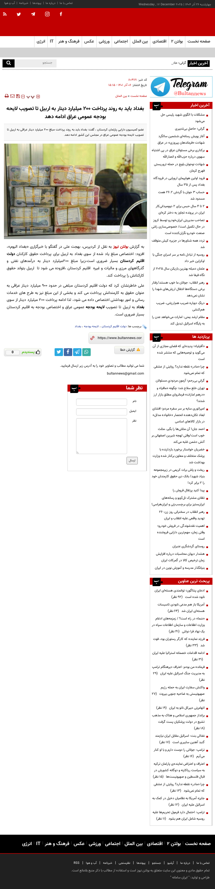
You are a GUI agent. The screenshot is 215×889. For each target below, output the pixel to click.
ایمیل (132, 411)
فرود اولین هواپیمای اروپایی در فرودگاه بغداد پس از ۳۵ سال (179, 181)
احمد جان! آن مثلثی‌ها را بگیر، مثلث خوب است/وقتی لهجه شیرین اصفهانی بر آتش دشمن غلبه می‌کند (178, 436)
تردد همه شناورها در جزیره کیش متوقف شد (178, 244)
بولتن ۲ (177, 41)
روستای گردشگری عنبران (188, 546)
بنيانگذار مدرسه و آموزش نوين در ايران (180, 567)
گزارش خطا (130, 349)
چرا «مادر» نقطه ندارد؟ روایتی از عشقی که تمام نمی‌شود (179, 370)
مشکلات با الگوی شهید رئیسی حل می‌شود (183, 118)
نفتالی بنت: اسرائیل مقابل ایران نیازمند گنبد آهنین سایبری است (180, 739)
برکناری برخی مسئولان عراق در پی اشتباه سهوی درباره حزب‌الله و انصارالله (178, 153)
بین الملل (121, 96)
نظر (134, 420)
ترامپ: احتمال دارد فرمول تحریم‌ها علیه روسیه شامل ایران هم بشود (179, 815)
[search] (9, 63)
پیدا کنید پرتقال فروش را (189, 490)
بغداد (78, 326)
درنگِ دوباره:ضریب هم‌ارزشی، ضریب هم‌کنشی (180, 306)
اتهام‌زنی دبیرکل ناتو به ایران (180, 707)
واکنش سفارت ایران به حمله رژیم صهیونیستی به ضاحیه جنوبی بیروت (178, 694)
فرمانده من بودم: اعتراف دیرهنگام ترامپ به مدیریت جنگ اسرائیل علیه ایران (178, 673)
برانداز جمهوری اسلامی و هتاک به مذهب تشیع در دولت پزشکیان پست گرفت (178, 722)
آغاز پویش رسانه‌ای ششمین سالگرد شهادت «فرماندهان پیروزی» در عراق (181, 139)
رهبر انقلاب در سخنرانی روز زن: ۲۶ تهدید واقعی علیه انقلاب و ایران (182, 515)
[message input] (101, 436)
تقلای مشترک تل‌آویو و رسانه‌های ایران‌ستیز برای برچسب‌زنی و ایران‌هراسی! (178, 501)
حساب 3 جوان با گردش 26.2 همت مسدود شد (181, 195)
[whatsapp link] (86, 352)
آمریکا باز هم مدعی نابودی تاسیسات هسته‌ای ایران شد (181, 608)
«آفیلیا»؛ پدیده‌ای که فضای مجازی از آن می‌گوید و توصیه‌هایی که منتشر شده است (179, 353)
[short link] (119, 338)
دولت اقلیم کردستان (114, 326)
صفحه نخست (199, 41)
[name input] (101, 402)
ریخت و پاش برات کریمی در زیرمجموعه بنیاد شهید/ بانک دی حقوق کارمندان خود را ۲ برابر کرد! (178, 476)
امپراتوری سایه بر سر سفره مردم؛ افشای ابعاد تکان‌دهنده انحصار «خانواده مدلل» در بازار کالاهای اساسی (178, 415)
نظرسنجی (124, 863)
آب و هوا (9, 3)
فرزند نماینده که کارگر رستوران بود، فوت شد (179, 642)
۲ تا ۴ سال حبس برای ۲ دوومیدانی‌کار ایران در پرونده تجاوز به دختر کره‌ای (180, 209)
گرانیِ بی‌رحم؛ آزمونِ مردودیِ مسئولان (180, 380)
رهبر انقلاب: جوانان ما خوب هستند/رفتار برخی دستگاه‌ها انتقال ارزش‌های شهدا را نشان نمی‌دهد (178, 289)
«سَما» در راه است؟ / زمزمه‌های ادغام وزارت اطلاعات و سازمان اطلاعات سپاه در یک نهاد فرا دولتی (178, 625)
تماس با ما (66, 3)
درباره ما (50, 3)
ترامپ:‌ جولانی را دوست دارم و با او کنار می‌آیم (179, 753)
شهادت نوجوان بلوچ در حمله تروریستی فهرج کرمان (179, 167)
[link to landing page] (184, 22)
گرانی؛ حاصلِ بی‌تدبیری (190, 128)
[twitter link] (59, 352)
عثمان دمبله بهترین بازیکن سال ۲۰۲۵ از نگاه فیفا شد (179, 272)
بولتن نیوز (120, 247)
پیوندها (36, 3)
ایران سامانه (180, 877)
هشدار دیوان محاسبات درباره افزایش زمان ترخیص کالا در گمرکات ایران (180, 557)
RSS (77, 863)
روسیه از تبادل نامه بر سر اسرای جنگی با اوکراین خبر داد (179, 258)
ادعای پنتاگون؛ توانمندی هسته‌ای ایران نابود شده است (180, 594)
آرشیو (170, 863)
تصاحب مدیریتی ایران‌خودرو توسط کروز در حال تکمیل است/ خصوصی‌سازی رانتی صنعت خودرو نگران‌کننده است (178, 227)
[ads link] (181, 87)
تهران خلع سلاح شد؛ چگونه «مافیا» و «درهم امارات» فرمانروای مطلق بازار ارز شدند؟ (179, 395)
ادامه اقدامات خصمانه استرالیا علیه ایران (178, 656)
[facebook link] (68, 352)
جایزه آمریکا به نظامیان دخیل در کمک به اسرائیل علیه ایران (178, 801)
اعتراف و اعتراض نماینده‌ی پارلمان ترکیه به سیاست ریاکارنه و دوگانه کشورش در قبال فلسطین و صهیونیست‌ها (179, 770)
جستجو (156, 863)
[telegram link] (77, 352)
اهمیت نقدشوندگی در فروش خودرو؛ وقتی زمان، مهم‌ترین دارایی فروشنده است (181, 532)
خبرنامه (23, 3)
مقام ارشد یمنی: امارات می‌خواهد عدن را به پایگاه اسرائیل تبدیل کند (178, 320)
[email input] (101, 411)
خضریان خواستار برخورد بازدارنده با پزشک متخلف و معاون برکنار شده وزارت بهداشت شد (179, 456)
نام (134, 401)
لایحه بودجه (91, 326)
